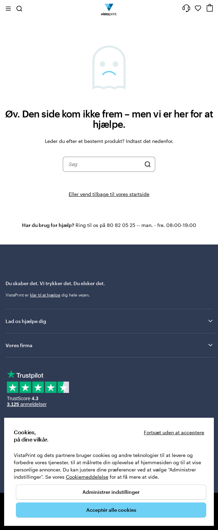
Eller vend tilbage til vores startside (109, 194)
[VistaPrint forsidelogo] (109, 8)
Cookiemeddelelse (87, 477)
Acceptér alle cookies (111, 510)
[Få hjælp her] (186, 8)
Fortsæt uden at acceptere (174, 432)
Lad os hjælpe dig (110, 321)
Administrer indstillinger (111, 492)
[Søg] (147, 164)
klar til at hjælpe (45, 294)
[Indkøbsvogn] (209, 8)
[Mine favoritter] (198, 8)
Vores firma (110, 345)
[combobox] (104, 164)
